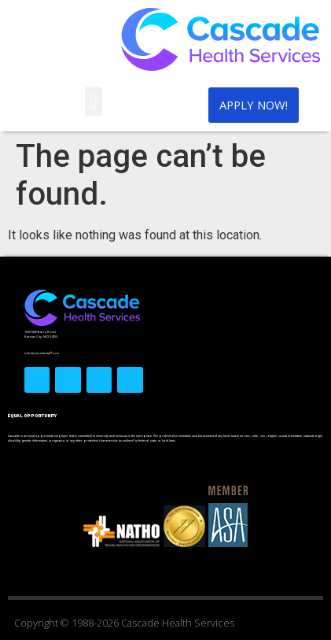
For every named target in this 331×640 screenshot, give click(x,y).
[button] (93, 102)
